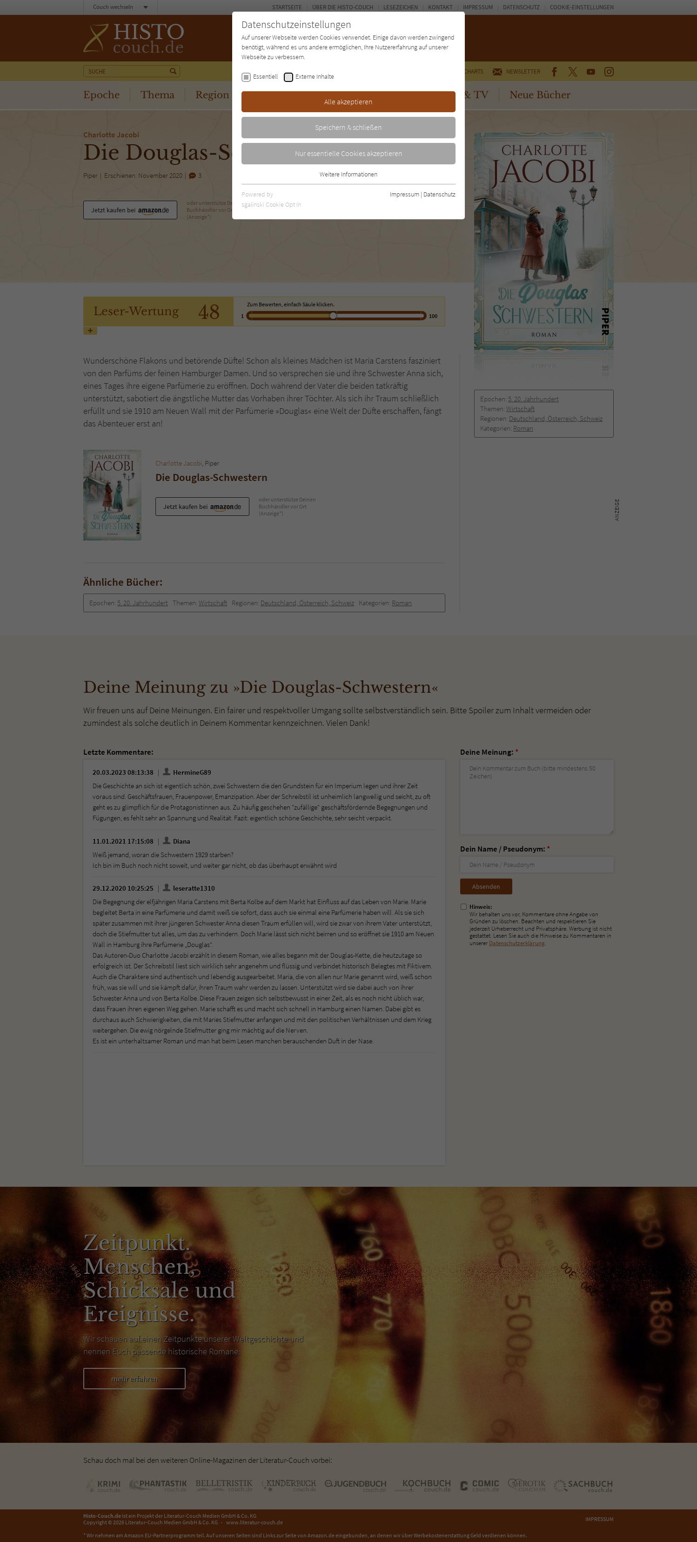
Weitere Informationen (348, 174)
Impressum (404, 194)
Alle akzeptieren (348, 101)
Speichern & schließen (348, 127)
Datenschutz (439, 194)
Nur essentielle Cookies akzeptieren (348, 153)
